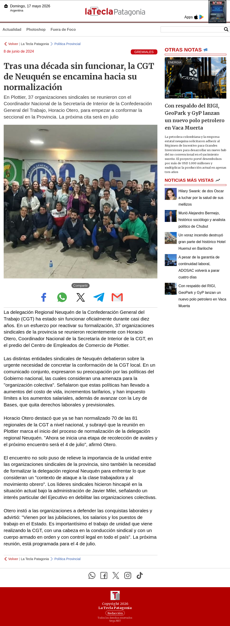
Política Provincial (67, 44)
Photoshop (36, 29)
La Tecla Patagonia (35, 44)
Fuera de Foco (63, 29)
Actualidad (12, 29)
